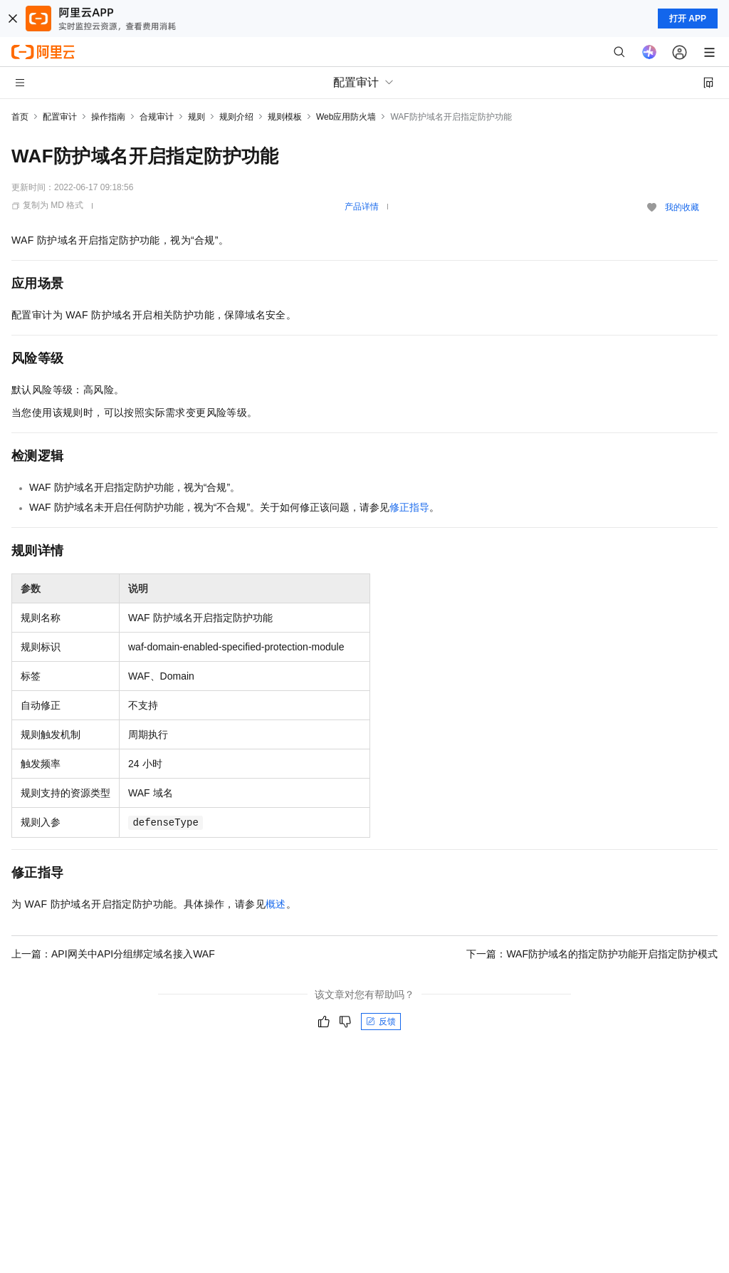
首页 (19, 117)
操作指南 (108, 117)
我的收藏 (682, 207)
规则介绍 (236, 117)
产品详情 (362, 207)
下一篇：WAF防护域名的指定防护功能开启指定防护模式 (592, 954)
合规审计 (157, 117)
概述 (276, 904)
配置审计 (60, 117)
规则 (196, 117)
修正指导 (409, 507)
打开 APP (687, 19)
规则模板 (285, 117)
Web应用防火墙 (346, 117)
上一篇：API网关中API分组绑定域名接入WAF (113, 954)
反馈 (381, 1022)
